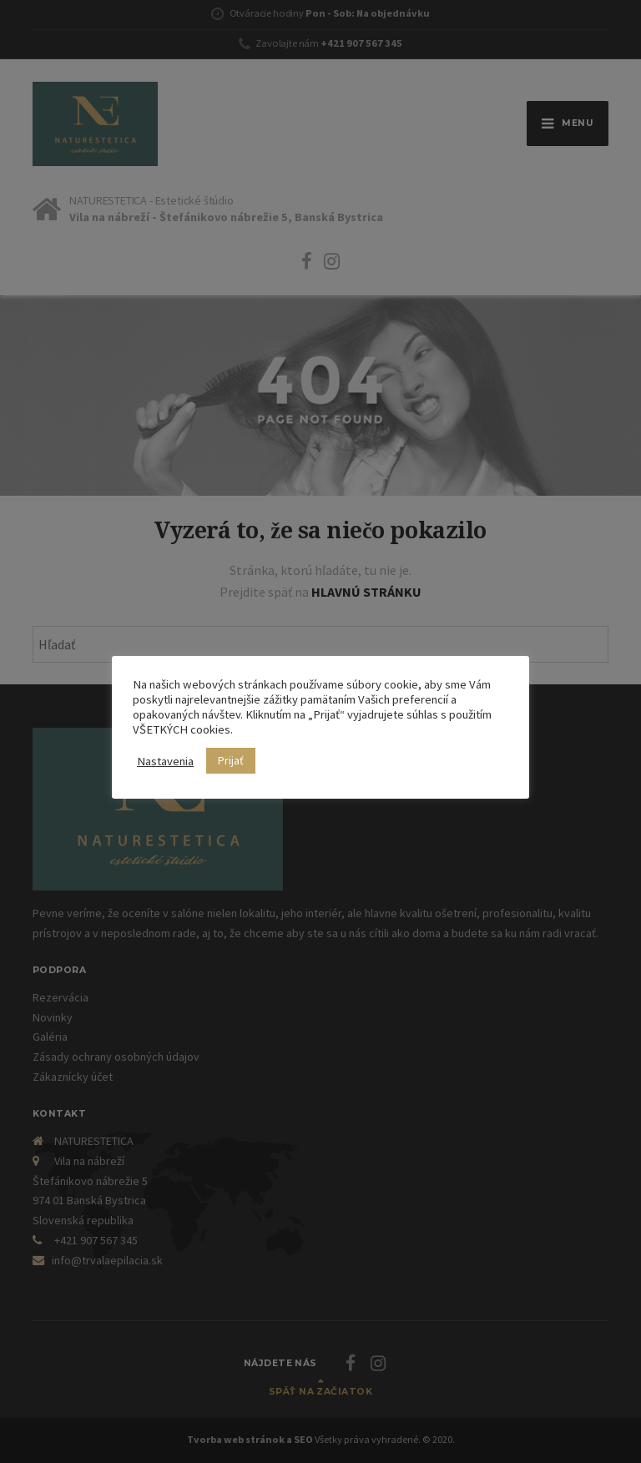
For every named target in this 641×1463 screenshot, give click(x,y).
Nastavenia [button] (165, 761)
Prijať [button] (231, 760)
